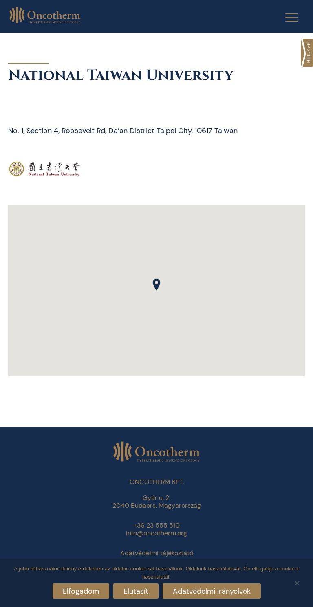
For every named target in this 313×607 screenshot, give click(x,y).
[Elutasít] (297, 582)
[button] (156, 284)
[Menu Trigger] (286, 17)
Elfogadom (81, 591)
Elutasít (135, 591)
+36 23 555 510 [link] (156, 525)
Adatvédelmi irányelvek (212, 591)
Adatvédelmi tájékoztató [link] (156, 553)
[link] (307, 53)
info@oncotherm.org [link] (156, 533)
